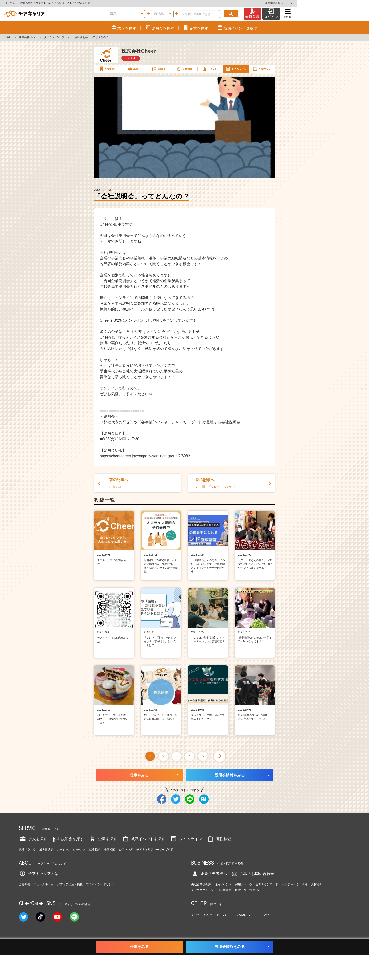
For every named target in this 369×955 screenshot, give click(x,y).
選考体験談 (46, 849)
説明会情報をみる (230, 775)
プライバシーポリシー (100, 884)
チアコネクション (202, 890)
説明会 (158, 69)
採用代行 (255, 890)
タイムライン (236, 69)
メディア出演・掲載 (70, 884)
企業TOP (107, 69)
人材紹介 (316, 884)
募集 (132, 69)
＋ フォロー (131, 58)
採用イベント (223, 884)
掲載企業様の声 (201, 884)
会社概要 (24, 884)
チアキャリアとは (38, 873)
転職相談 (109, 849)
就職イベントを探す (143, 838)
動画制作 (240, 890)
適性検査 (219, 838)
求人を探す (33, 838)
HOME (8, 37)
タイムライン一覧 (54, 37)
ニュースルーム (43, 884)
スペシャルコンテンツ (71, 849)
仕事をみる (139, 775)
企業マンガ (261, 69)
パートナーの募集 (234, 915)
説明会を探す (68, 838)
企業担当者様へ (350, 3)
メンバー (210, 69)
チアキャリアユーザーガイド (154, 849)
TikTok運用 (224, 890)
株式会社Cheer (27, 37)
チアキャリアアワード (205, 915)
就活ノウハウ (27, 849)
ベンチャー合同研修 (294, 884)
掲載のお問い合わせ (252, 873)
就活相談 (94, 849)
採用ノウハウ (243, 884)
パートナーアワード (262, 915)
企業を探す (103, 838)
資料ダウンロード (267, 884)
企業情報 (184, 69)
